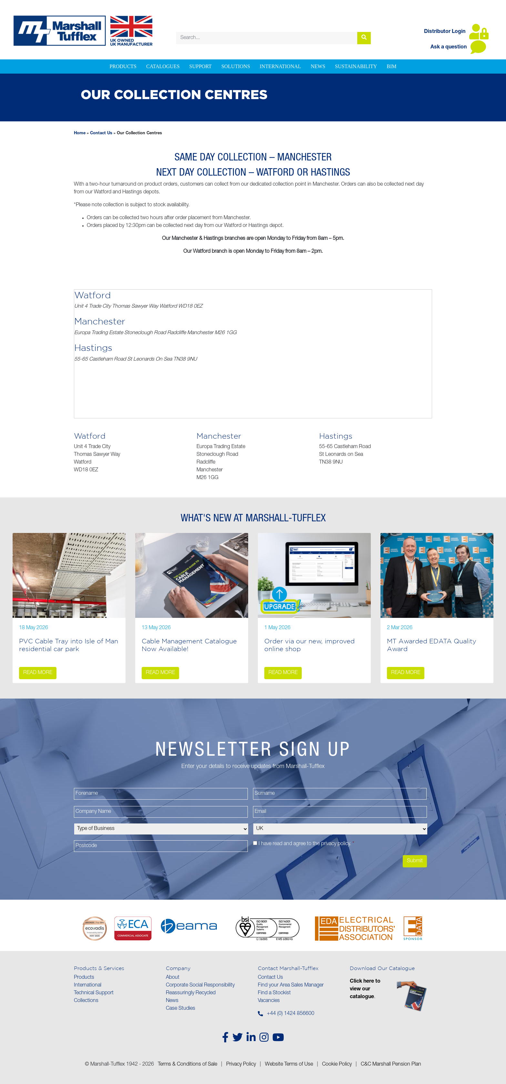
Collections (86, 1001)
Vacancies (269, 1001)
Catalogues (163, 66)
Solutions (235, 66)
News (318, 66)
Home (80, 133)
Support (200, 66)
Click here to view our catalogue (365, 989)
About (172, 977)
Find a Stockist (274, 993)
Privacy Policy (241, 1064)
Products (123, 66)
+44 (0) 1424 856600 (290, 1014)
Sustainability (356, 66)
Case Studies (180, 1008)
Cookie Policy (337, 1064)
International (280, 66)
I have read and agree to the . (306, 844)
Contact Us (101, 133)
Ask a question (458, 47)
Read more (37, 673)
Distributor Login (456, 32)
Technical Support (94, 993)
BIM (391, 66)
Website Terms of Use (289, 1064)
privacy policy (335, 844)
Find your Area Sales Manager (291, 985)
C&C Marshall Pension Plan (391, 1064)
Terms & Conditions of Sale (187, 1064)
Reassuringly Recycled (191, 993)
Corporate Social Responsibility (200, 985)
